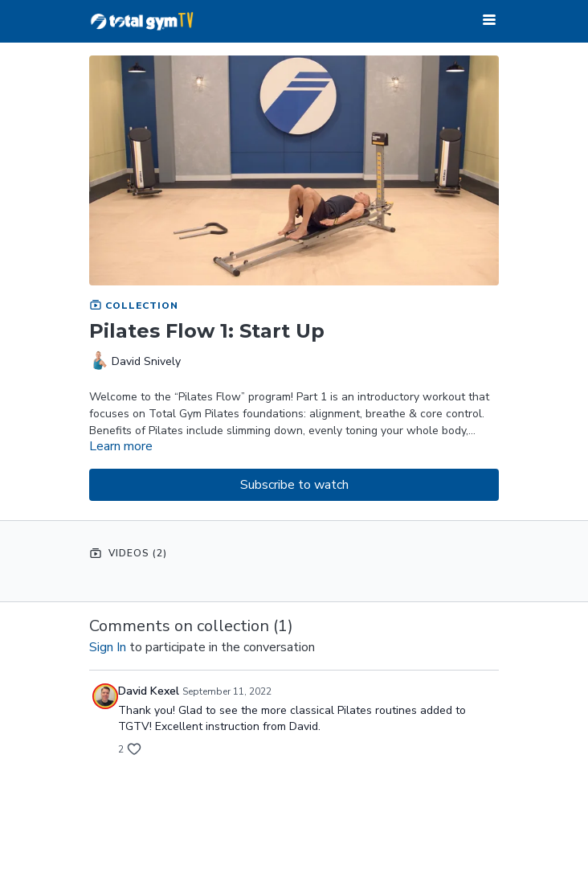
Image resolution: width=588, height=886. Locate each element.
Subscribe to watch (294, 485)
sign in (107, 647)
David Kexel (148, 691)
